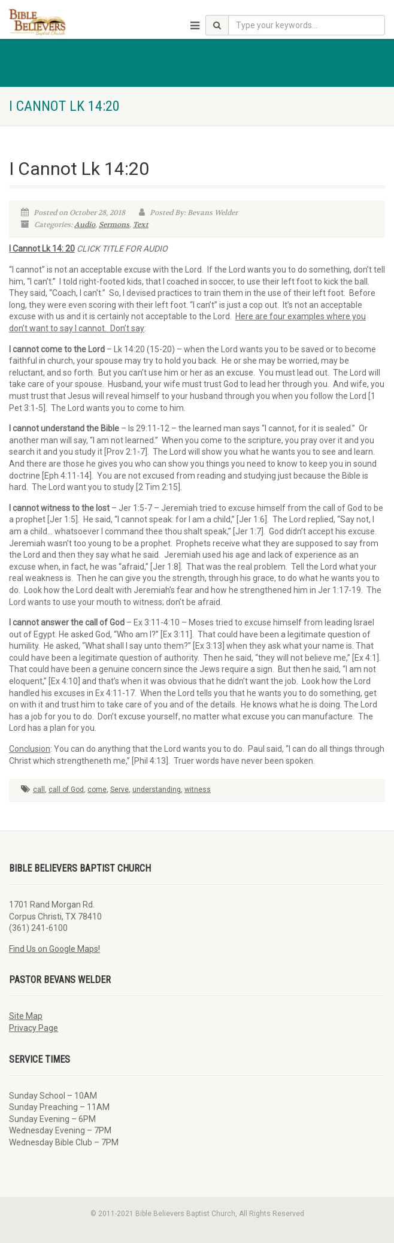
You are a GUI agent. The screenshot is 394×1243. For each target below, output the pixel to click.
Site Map (26, 1016)
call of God (66, 789)
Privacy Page (33, 1028)
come (97, 789)
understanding (156, 789)
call (39, 789)
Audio (84, 224)
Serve (119, 789)
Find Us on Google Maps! (54, 949)
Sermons (114, 224)
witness (197, 789)
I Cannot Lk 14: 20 (42, 248)
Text (140, 224)
